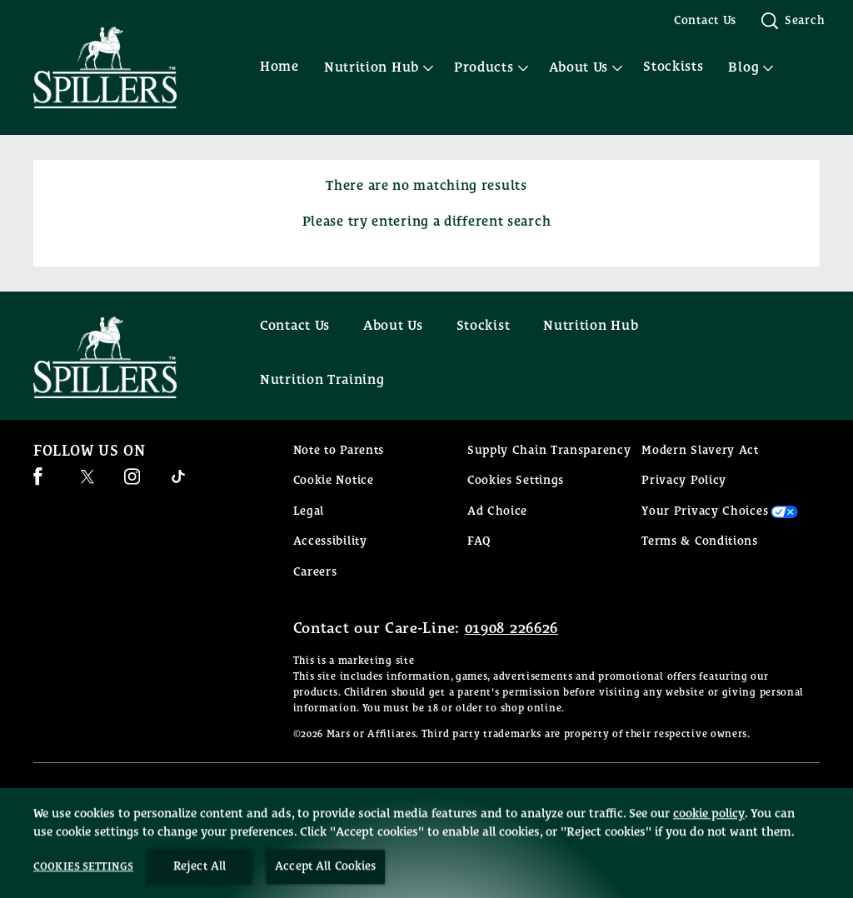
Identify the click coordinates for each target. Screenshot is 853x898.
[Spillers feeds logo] (121, 357)
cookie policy (709, 850)
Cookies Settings (515, 480)
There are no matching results (426, 185)
